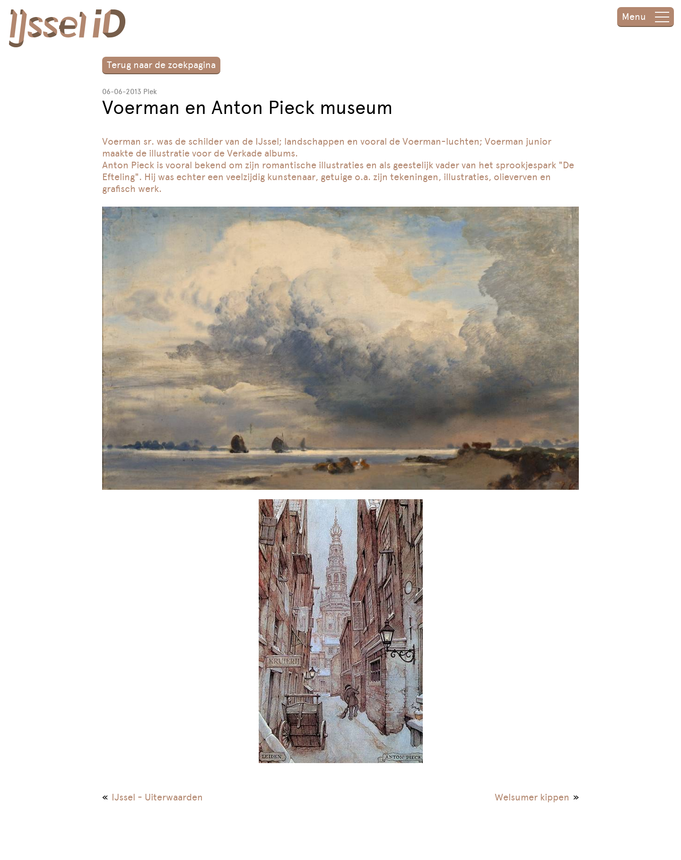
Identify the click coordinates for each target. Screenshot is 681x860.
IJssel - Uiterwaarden (157, 797)
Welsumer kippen (532, 797)
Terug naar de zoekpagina (161, 64)
